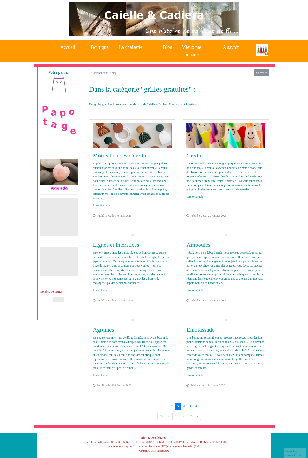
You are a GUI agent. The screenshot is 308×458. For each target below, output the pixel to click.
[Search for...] (171, 72)
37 (176, 416)
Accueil (67, 47)
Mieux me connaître (191, 49)
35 (161, 416)
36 (168, 416)
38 (183, 416)
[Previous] (160, 406)
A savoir (231, 47)
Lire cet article (101, 205)
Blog (167, 47)
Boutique (100, 47)
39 (191, 416)
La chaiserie (130, 47)
